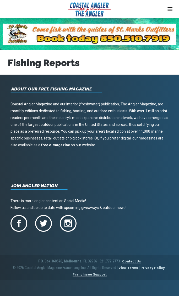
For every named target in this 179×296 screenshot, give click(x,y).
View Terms (128, 268)
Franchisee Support (90, 274)
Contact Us (131, 261)
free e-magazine (55, 145)
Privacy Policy (152, 268)
